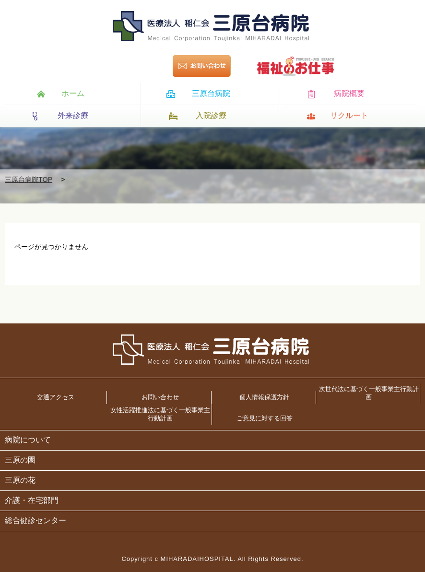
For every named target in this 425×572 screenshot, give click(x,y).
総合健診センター (35, 520)
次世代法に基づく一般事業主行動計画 (369, 393)
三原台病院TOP (28, 179)
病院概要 (349, 93)
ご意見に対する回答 (264, 418)
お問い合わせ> (213, 66)
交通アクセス (55, 397)
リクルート (349, 115)
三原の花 (20, 480)
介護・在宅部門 (32, 500)
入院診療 (211, 115)
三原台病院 (211, 93)
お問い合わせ (160, 397)
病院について (28, 440)
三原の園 (20, 460)
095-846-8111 (130, 66)
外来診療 (73, 115)
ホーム (72, 93)
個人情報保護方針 (264, 397)
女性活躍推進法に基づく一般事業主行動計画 (160, 414)
